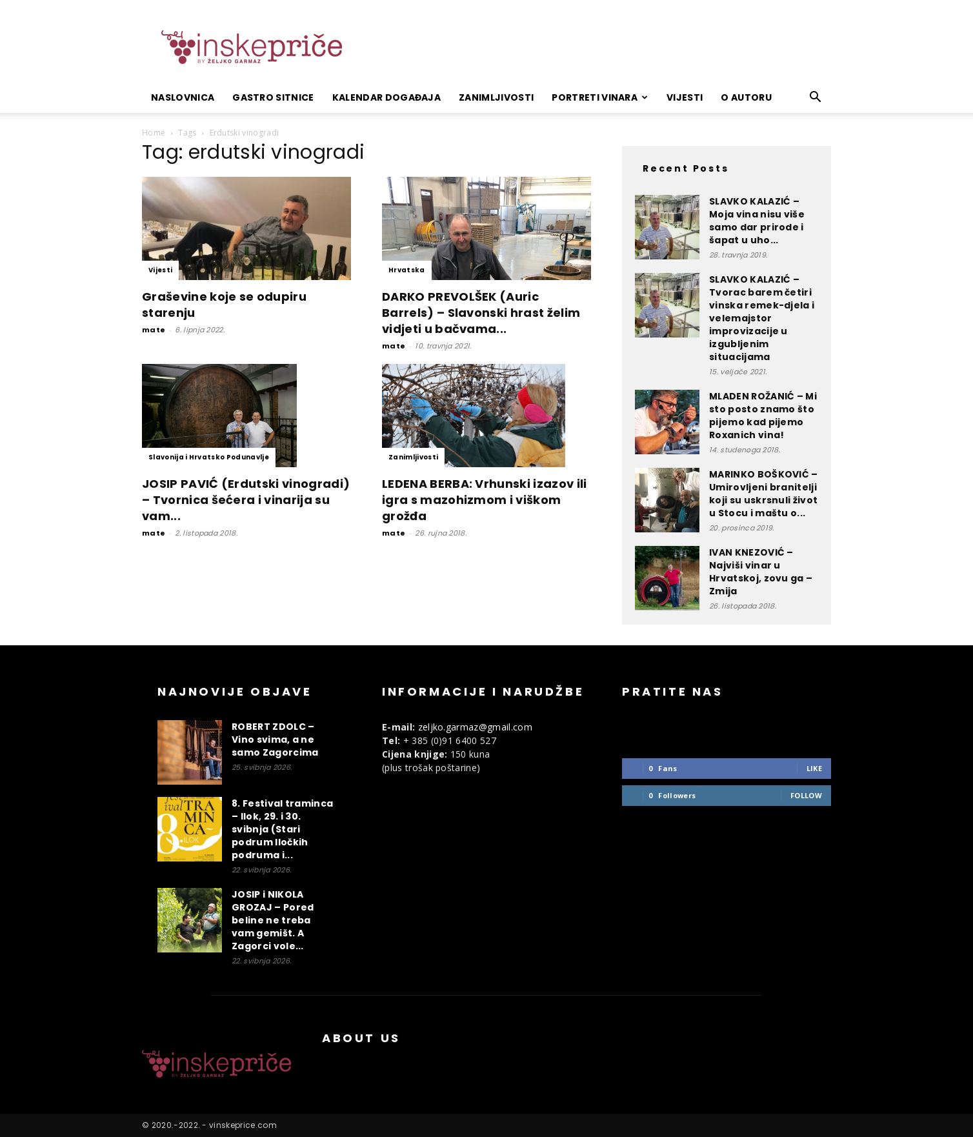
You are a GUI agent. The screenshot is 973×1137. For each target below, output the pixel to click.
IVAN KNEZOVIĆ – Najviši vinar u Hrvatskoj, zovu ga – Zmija (760, 572)
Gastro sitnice (273, 97)
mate (153, 330)
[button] (815, 98)
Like (814, 768)
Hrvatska (406, 270)
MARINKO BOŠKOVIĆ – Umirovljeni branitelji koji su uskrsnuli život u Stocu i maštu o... (763, 493)
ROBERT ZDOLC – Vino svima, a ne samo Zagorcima (275, 739)
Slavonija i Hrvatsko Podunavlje (208, 457)
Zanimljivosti (496, 97)
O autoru (746, 97)
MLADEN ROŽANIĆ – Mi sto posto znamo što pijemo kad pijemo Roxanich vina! (763, 415)
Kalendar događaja (386, 97)
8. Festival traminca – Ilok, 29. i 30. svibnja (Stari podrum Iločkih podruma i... (282, 829)
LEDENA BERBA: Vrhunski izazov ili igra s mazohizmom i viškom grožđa (484, 500)
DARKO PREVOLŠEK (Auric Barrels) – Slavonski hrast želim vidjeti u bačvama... (481, 312)
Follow (806, 795)
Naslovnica (182, 97)
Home (153, 132)
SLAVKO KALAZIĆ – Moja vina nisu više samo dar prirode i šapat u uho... (757, 221)
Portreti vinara (600, 97)
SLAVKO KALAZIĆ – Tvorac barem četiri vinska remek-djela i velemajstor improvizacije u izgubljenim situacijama (761, 318)
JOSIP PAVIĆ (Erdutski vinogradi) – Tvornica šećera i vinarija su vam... (246, 500)
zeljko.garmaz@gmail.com (475, 727)
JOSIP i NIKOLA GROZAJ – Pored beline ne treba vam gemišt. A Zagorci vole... (273, 920)
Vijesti (685, 97)
